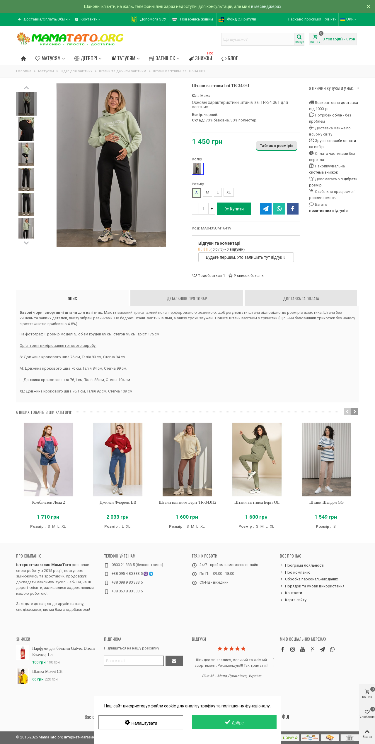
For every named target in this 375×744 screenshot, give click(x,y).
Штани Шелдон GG (326, 502)
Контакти (291, 593)
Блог (229, 58)
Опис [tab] (72, 298)
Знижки (201, 57)
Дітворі (85, 58)
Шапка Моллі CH (47, 671)
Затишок (162, 58)
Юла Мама (201, 95)
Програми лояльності (302, 565)
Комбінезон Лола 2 (48, 502)
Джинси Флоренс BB (118, 502)
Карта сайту (293, 600)
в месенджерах (266, 6)
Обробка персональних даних (309, 579)
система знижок (323, 172)
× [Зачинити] (368, 6)
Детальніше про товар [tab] (187, 298)
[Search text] (257, 39)
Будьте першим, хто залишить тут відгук (245, 257)
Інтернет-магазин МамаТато (43, 565)
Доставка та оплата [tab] (301, 298)
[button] (44, 19)
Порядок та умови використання (312, 586)
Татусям (123, 58)
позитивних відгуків (328, 210)
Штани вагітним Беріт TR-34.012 (188, 502)
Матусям (47, 58)
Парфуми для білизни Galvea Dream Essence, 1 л (63, 651)
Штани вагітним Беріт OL (256, 502)
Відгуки (199, 639)
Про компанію (28, 556)
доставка (349, 102)
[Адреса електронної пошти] (134, 661)
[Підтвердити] (174, 661)
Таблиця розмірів (277, 145)
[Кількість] (204, 209)
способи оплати (341, 140)
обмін (337, 115)
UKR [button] (348, 19)
